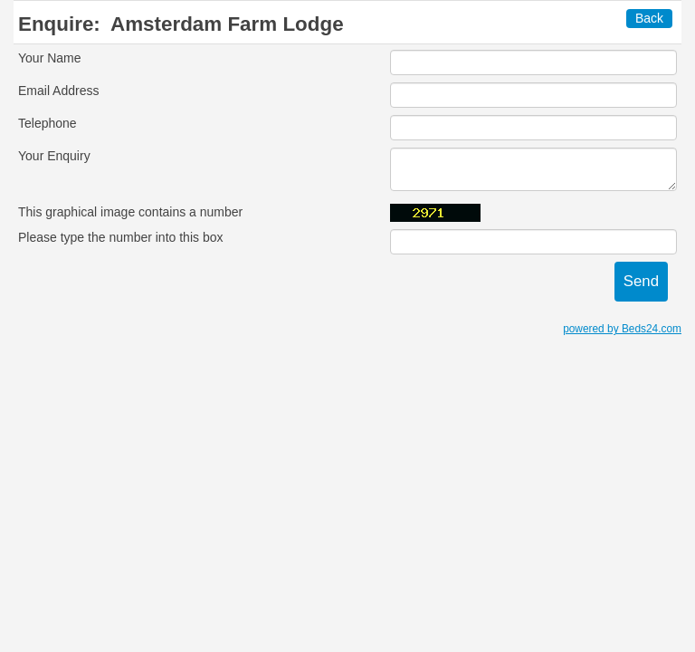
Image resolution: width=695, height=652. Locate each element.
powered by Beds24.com (622, 328)
